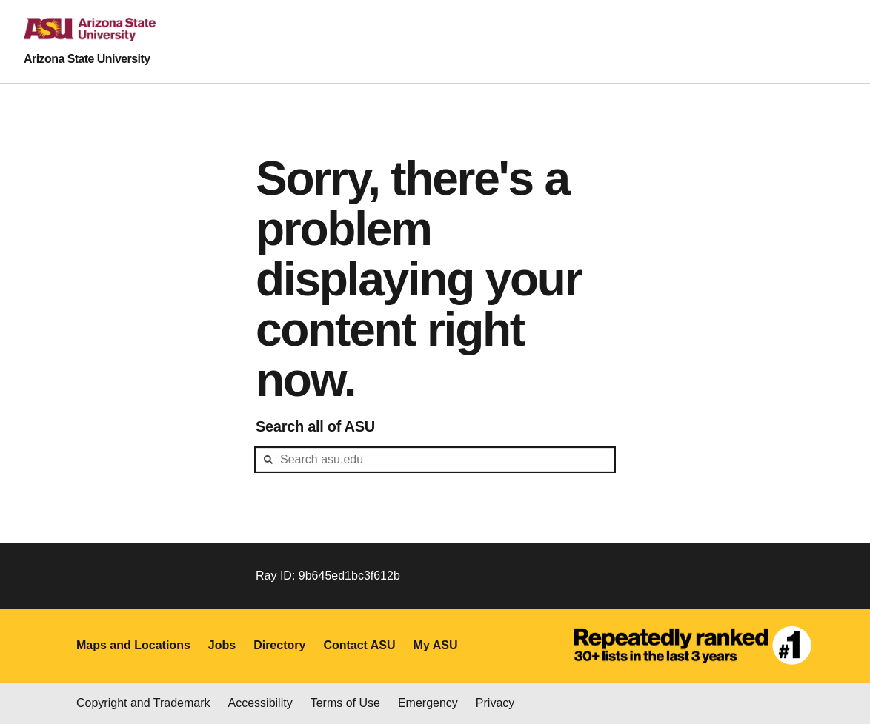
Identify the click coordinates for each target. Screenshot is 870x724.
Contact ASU (359, 645)
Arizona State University (87, 59)
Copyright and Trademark (143, 703)
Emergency (428, 703)
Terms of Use (345, 703)
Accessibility (260, 703)
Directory (279, 645)
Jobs (222, 645)
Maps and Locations (133, 645)
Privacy (495, 703)
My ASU (436, 645)
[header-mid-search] (435, 460)
